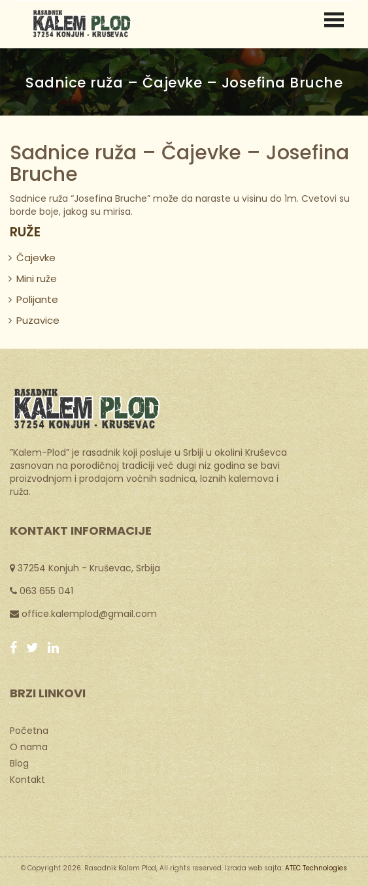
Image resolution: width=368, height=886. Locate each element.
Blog (19, 762)
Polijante (37, 299)
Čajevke (36, 257)
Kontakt (27, 779)
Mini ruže (36, 278)
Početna (29, 730)
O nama (29, 746)
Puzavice (37, 320)
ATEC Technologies (316, 868)
